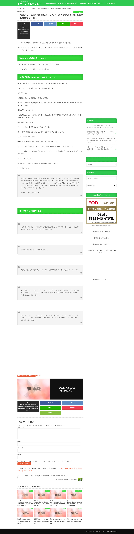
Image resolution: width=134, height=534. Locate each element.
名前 (19, 441)
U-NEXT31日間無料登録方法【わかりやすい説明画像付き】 (61, 3)
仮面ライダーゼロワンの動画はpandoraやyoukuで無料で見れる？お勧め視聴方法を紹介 (100, 149)
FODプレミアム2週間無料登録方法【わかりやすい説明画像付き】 (97, 3)
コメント (20, 427)
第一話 (38, 375)
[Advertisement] (50, 348)
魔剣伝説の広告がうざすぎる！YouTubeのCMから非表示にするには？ (100, 133)
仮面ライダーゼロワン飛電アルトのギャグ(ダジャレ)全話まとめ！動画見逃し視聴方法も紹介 (101, 140)
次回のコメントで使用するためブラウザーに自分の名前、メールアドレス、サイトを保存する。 (46, 461)
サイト (19, 454)
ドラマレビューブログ (29, 3)
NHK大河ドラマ (23, 375)
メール (20, 448)
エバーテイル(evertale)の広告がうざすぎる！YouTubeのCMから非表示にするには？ (101, 126)
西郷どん (32, 375)
